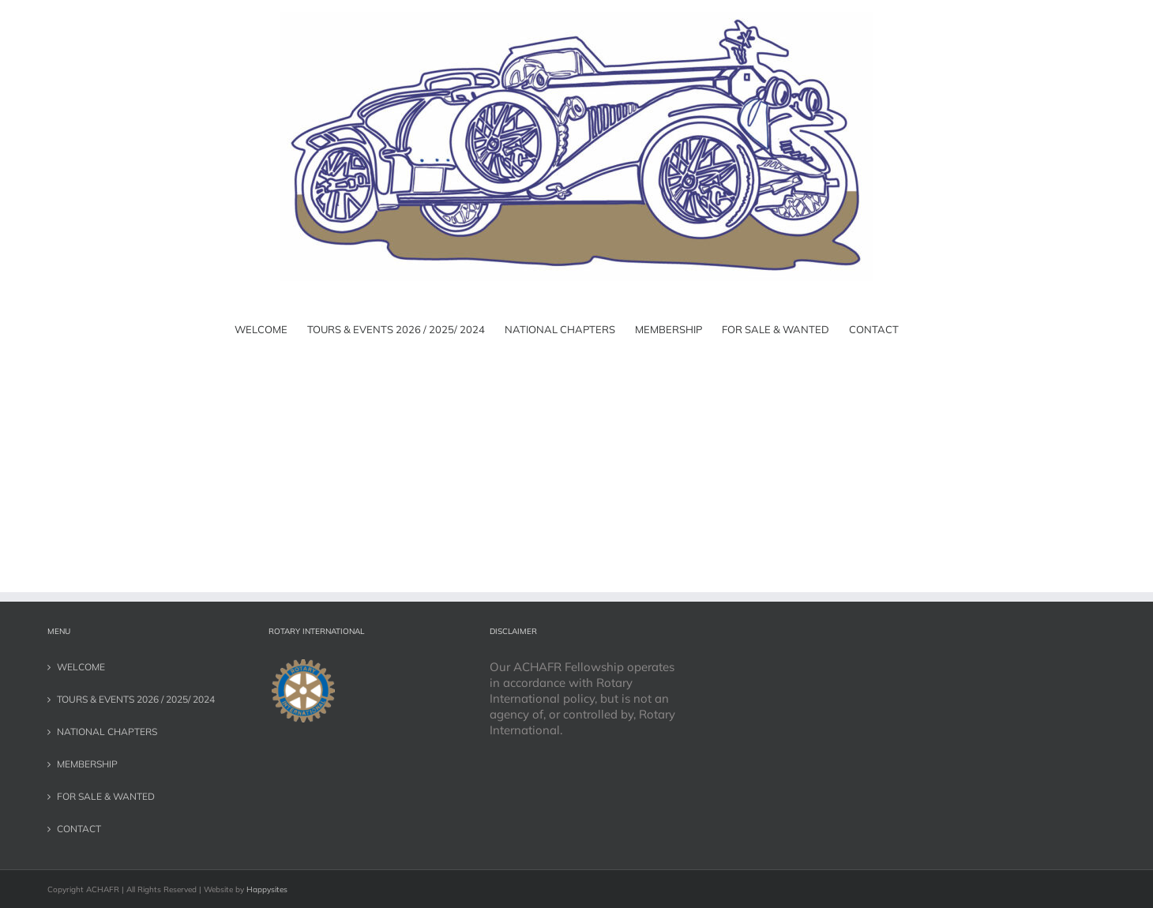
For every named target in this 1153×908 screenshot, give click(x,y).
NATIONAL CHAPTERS (107, 731)
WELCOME (81, 667)
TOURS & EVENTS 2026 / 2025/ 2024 (136, 699)
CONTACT (79, 829)
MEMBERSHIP (87, 764)
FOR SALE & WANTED (106, 796)
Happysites (266, 889)
